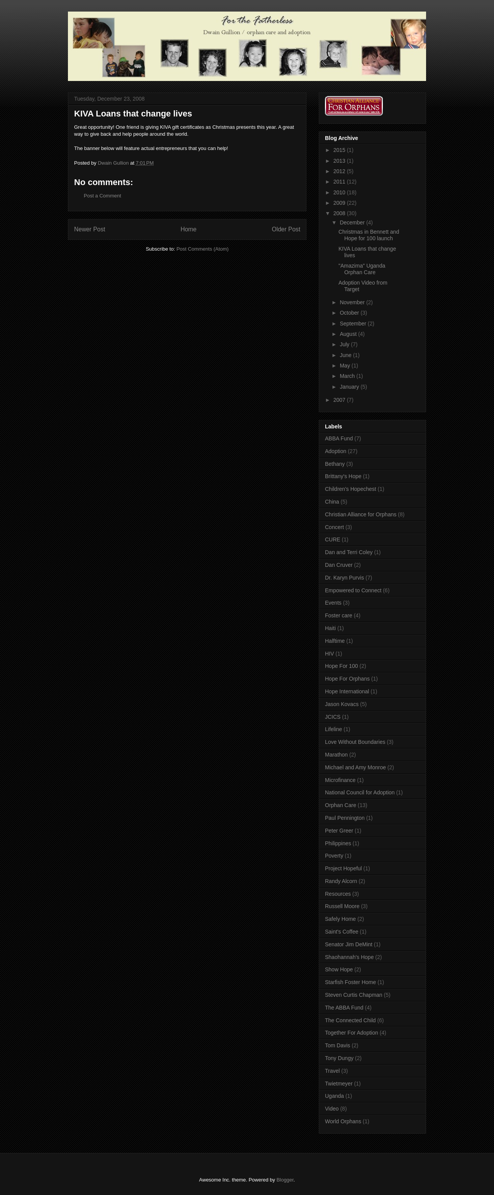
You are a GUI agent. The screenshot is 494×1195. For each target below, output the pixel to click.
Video (332, 1109)
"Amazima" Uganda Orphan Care (361, 269)
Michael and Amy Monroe (355, 767)
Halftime (335, 641)
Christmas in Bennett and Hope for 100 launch (368, 235)
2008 (340, 213)
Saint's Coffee (341, 932)
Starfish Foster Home (350, 982)
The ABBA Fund (344, 1008)
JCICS (332, 717)
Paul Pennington (345, 818)
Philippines (338, 843)
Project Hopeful (343, 868)
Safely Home (340, 919)
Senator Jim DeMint (348, 944)
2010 (340, 192)
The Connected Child (350, 1020)
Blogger (284, 1180)
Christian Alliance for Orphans (360, 514)
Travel (332, 1071)
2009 (340, 203)
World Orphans (343, 1121)
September (353, 323)
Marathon (336, 755)
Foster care (338, 615)
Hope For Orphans (347, 679)
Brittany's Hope (343, 476)
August (349, 334)
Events (333, 603)
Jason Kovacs (342, 704)
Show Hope (339, 969)
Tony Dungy (339, 1058)
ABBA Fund (339, 438)
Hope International (347, 691)
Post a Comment (102, 196)
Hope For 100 (341, 666)
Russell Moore (342, 906)
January (350, 387)
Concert (334, 527)
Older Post (286, 229)
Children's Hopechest (350, 489)
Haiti (330, 628)
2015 (340, 150)
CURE (332, 539)
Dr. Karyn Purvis (344, 578)
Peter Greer (339, 831)
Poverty (334, 856)
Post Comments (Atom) (202, 249)
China (332, 502)
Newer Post (89, 229)
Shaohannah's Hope (349, 957)
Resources (338, 894)
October (350, 313)
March (348, 376)
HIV (329, 654)
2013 (340, 161)
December (353, 222)
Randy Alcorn (341, 881)
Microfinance (340, 780)
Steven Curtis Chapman (353, 995)
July (345, 344)
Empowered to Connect (353, 590)
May (345, 365)
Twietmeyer (339, 1083)
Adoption (335, 451)
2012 (340, 171)
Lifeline (333, 729)
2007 (340, 400)
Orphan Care (340, 805)
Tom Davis (337, 1045)
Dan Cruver (339, 565)
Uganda (334, 1096)
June (346, 355)
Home (189, 229)
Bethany (335, 464)
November (353, 302)
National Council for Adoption (360, 792)
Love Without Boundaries (355, 742)
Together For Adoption (351, 1033)
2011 (340, 182)
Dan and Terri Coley (348, 552)
